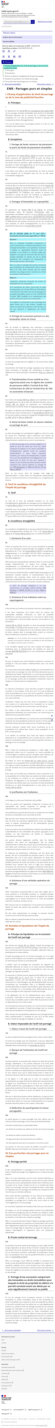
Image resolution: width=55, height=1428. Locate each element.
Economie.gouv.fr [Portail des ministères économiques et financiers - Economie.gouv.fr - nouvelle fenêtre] (6, 1383)
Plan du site (32, 1419)
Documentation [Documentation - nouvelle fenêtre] (6, 1357)
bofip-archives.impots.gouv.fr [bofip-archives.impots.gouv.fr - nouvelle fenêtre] (10, 1360)
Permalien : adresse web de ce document (14, 51)
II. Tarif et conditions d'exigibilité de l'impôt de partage (23, 76)
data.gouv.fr (6, 1414)
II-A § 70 (9, 653)
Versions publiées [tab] (8, 42)
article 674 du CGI (18, 1257)
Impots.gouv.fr (6, 1386)
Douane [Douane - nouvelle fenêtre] (4, 1376)
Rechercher (33, 22)
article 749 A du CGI (31, 210)
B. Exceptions (10, 73)
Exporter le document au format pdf (3, 51)
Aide (3, 1340)
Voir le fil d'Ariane (6, 26)
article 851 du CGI (36, 1045)
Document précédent (12, 84)
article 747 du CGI (25, 945)
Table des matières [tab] (9, 33)
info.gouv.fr (6, 1410)
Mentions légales (23, 1419)
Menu (52, 3)
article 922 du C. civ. (18, 977)
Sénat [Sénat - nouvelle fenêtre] (3, 1389)
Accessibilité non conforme (9, 1419)
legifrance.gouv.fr (34, 1410)
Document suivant (44, 84)
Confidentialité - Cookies (44, 1419)
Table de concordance (8, 1353)
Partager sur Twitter (9, 57)
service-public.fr (18, 1410)
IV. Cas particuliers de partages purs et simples (20, 81)
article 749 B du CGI (25, 400)
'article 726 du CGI (19, 190)
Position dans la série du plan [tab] (12, 37)
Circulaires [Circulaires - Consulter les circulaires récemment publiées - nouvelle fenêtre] (4, 1373)
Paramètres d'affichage (10, 1422)
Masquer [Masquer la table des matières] (8, 62)
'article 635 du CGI (33, 551)
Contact (4, 1343)
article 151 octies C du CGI (41, 407)
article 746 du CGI (26, 167)
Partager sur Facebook (3, 57)
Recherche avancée (45, 21)
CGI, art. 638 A (24, 417)
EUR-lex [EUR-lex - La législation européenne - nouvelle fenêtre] (4, 1379)
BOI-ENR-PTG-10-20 (19, 651)
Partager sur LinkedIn (14, 57)
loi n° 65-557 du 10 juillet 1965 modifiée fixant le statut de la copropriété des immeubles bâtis (29, 216)
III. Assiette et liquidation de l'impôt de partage (20, 79)
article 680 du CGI (41, 413)
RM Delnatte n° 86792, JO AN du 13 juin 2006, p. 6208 (28, 590)
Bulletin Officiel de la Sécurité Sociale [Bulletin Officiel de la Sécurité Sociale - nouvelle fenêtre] (12, 1370)
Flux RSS (4, 1350)
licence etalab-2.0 (40, 1425)
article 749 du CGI (27, 156)
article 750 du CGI (13, 787)
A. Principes (9, 70)
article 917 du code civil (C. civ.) (38, 761)
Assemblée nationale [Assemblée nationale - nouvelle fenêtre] (7, 1367)
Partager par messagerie (20, 57)
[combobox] (17, 22)
